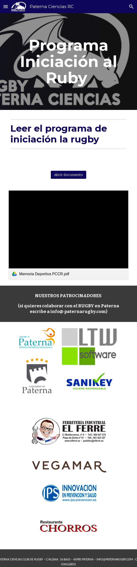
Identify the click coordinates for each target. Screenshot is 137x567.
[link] (68, 235)
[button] (5, 6)
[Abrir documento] (68, 174)
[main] (68, 61)
